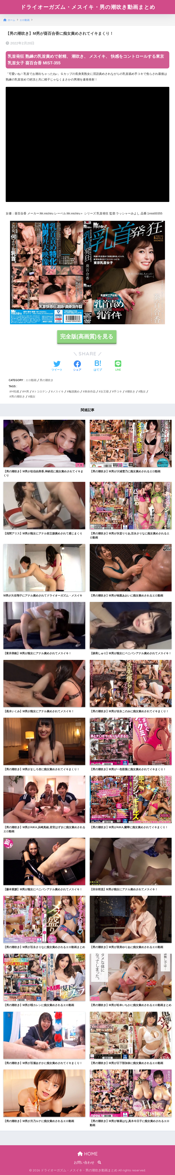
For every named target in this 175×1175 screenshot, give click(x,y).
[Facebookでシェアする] (77, 366)
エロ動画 (31, 380)
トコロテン (41, 391)
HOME (87, 1154)
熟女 (143, 391)
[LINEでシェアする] (118, 366)
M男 (26, 391)
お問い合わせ (84, 1162)
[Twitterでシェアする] (56, 366)
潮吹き (131, 391)
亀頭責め (74, 391)
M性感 (15, 391)
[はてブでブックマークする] (98, 366)
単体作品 (90, 391)
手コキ (118, 391)
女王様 (104, 391)
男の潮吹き (46, 380)
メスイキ (58, 391)
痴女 (32, 396)
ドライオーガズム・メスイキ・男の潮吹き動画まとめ (88, 7)
